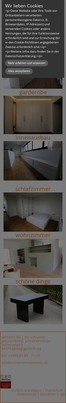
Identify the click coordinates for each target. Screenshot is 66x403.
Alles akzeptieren (19, 71)
